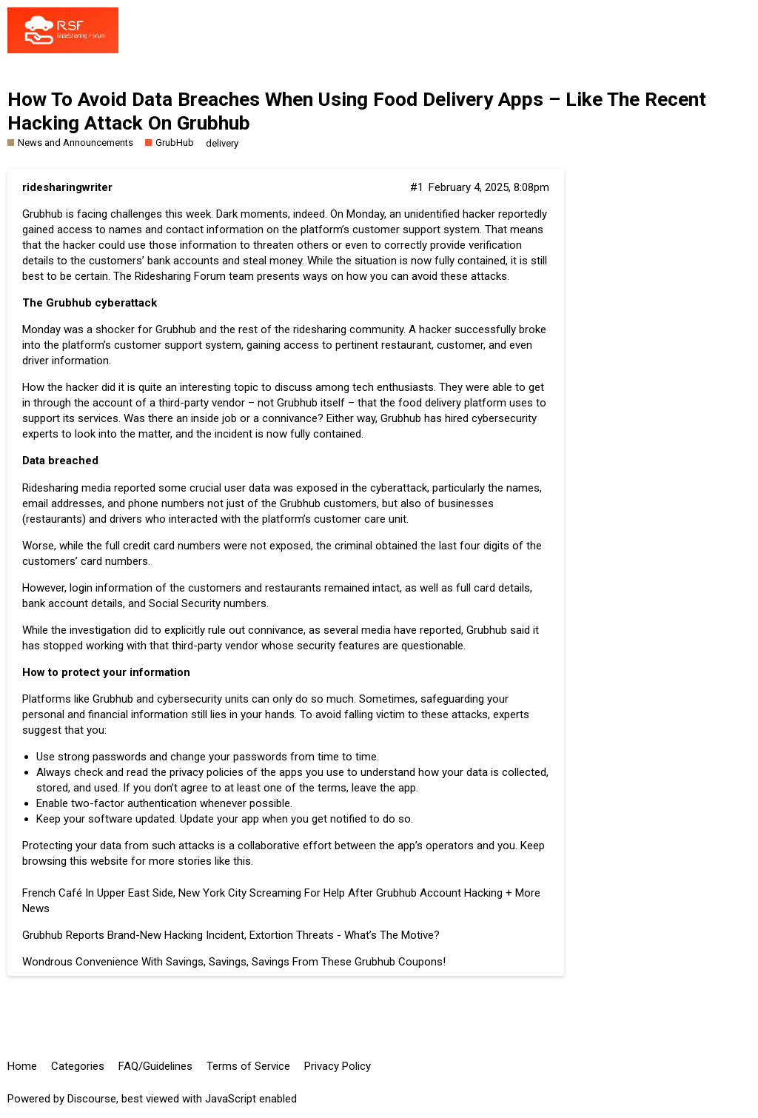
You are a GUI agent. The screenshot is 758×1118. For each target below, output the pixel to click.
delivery (222, 143)
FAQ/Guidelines (155, 1066)
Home (22, 1066)
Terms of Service (248, 1066)
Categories (77, 1066)
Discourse (91, 1098)
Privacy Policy (337, 1066)
